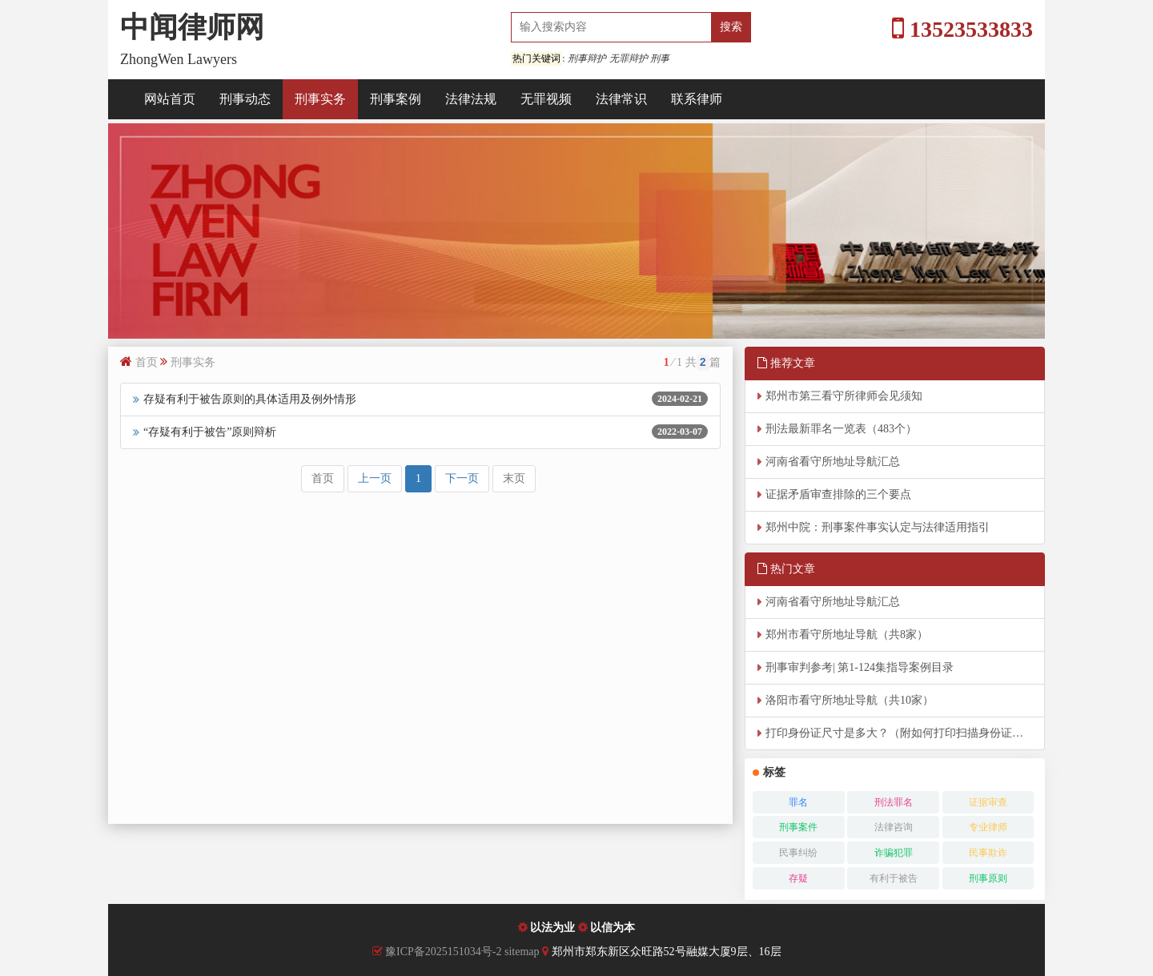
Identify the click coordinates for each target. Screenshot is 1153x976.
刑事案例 (395, 99)
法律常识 (621, 99)
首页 (146, 362)
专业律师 (988, 827)
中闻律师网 (192, 27)
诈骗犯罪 (893, 852)
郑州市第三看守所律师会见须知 (843, 396)
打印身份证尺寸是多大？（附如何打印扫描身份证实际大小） (905, 733)
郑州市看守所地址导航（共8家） (846, 635)
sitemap (523, 952)
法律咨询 (893, 827)
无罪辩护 (628, 58)
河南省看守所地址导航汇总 (832, 462)
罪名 (798, 802)
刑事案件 (798, 827)
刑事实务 (320, 99)
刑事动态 (245, 99)
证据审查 (988, 802)
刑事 (659, 58)
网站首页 (169, 99)
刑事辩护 (587, 58)
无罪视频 (546, 99)
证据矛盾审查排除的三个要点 (838, 494)
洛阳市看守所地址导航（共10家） (849, 700)
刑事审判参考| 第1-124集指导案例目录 (859, 667)
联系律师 (696, 99)
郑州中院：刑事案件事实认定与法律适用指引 (877, 527)
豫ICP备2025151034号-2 (443, 952)
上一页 (375, 478)
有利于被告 (894, 878)
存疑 (798, 878)
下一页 (462, 478)
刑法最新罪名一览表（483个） (841, 429)
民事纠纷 (798, 852)
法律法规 (470, 99)
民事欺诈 (988, 852)
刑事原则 (988, 878)
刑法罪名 (893, 802)
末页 (514, 478)
